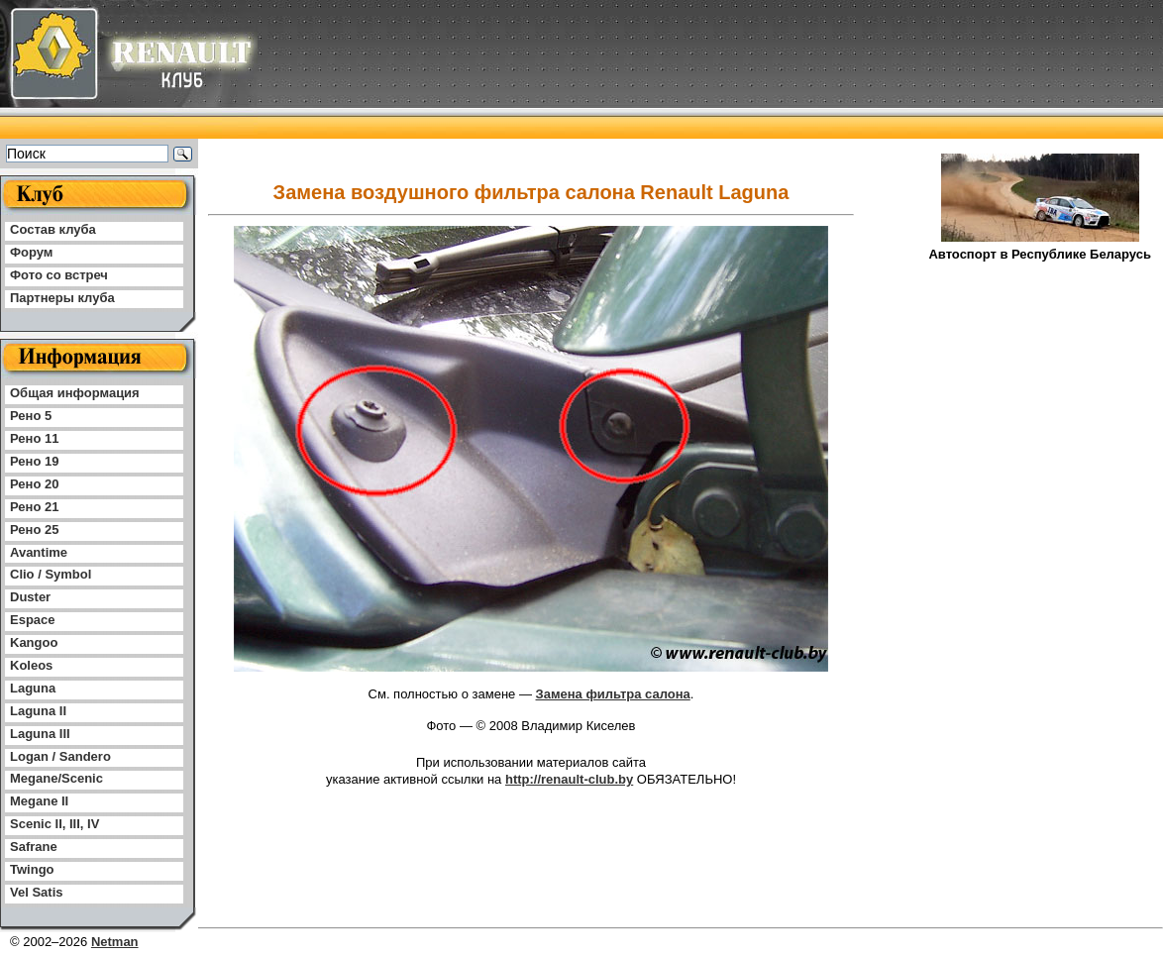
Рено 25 (34, 529)
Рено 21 (34, 506)
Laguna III (40, 733)
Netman (115, 941)
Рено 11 (34, 438)
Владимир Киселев (578, 725)
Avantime (38, 552)
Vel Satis (36, 892)
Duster (30, 596)
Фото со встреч (59, 274)
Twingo (32, 869)
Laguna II (38, 710)
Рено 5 (31, 415)
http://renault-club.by (569, 779)
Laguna (32, 688)
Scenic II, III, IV (54, 823)
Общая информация (75, 392)
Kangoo (33, 642)
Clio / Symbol (50, 574)
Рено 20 (34, 484)
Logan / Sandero (60, 756)
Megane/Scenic (56, 778)
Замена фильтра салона (613, 694)
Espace (32, 619)
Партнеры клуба (62, 297)
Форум (31, 252)
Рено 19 (34, 461)
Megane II (39, 801)
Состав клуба (53, 229)
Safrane (33, 846)
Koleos (31, 665)
